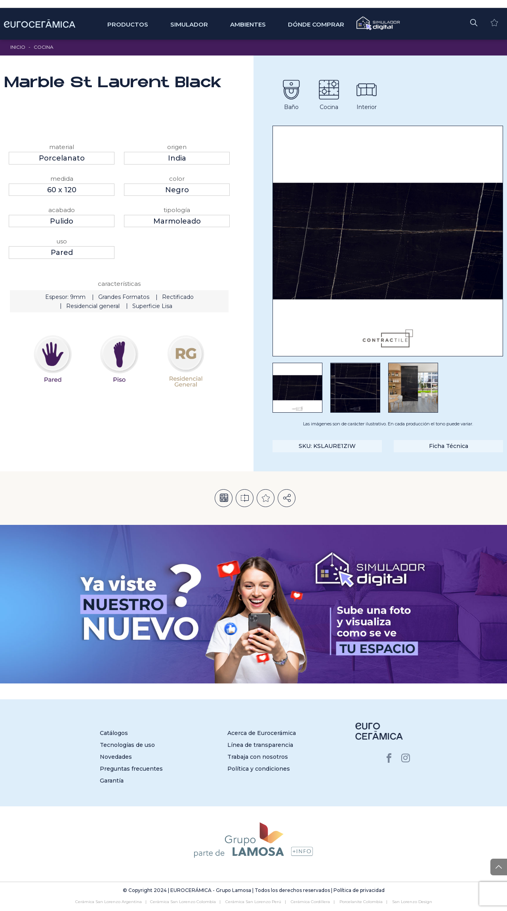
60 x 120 (61, 190)
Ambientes (248, 24)
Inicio (17, 47)
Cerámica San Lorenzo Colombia (183, 901)
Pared (62, 252)
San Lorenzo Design (412, 901)
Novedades (116, 756)
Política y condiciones (258, 768)
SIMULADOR (189, 24)
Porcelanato (62, 158)
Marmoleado (177, 221)
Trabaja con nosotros (257, 756)
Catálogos (114, 733)
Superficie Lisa (152, 306)
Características (119, 283)
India (177, 158)
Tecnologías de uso (127, 744)
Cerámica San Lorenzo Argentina (108, 901)
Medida (61, 178)
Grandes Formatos (123, 296)
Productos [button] (127, 24)
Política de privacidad (359, 890)
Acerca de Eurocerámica (261, 733)
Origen (177, 147)
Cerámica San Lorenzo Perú (253, 901)
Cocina (43, 47)
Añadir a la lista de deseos (265, 498)
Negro (177, 190)
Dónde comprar (316, 24)
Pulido (61, 221)
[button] (473, 22)
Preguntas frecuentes (131, 768)
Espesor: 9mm (65, 296)
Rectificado (178, 296)
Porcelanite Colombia (361, 901)
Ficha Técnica (448, 446)
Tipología (177, 210)
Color (177, 178)
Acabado (61, 210)
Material (61, 147)
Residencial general (93, 306)
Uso (61, 241)
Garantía (112, 780)
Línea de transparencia (260, 744)
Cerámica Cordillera (310, 901)
